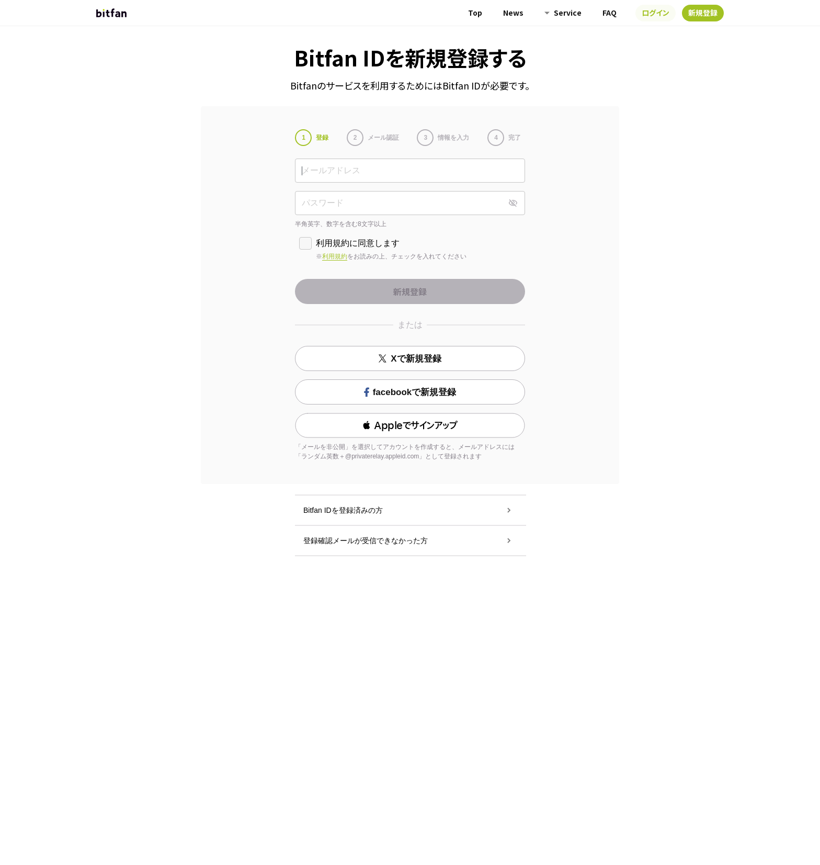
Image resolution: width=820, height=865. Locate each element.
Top (475, 12)
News (513, 12)
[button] (410, 425)
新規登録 (703, 12)
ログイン (655, 12)
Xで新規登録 (410, 359)
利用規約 (334, 256)
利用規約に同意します (358, 243)
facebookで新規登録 (410, 392)
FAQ (609, 12)
